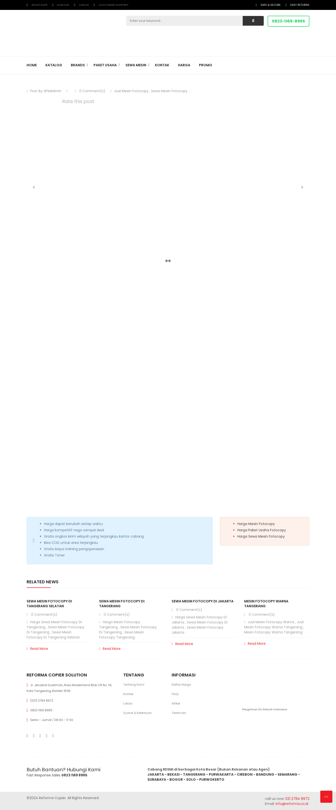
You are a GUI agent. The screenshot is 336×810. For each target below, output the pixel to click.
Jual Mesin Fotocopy (131, 91)
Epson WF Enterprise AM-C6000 (60, 331)
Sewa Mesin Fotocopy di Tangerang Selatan (49, 603)
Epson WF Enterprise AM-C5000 (60, 312)
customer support (114, 5)
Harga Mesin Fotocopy (256, 523)
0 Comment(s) (90, 91)
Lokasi (84, 5)
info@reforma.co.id (291, 803)
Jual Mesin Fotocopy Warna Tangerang (274, 625)
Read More (37, 648)
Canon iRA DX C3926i (53, 349)
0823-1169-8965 (288, 21)
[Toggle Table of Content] (78, 285)
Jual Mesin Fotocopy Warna (271, 622)
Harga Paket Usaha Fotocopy (261, 530)
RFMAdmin (52, 91)
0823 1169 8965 (41, 710)
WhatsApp (39, 5)
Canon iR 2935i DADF (52, 325)
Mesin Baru (40, 294)
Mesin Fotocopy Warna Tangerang (273, 632)
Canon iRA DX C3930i (53, 343)
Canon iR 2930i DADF (52, 337)
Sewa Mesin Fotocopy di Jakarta (203, 601)
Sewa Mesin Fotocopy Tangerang (121, 635)
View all (304, 362)
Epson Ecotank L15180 (53, 306)
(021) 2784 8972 (41, 700)
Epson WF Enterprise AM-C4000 (59, 300)
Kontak (63, 5)
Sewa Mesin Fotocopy (169, 91)
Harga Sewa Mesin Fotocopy (261, 536)
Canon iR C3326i (50, 318)
